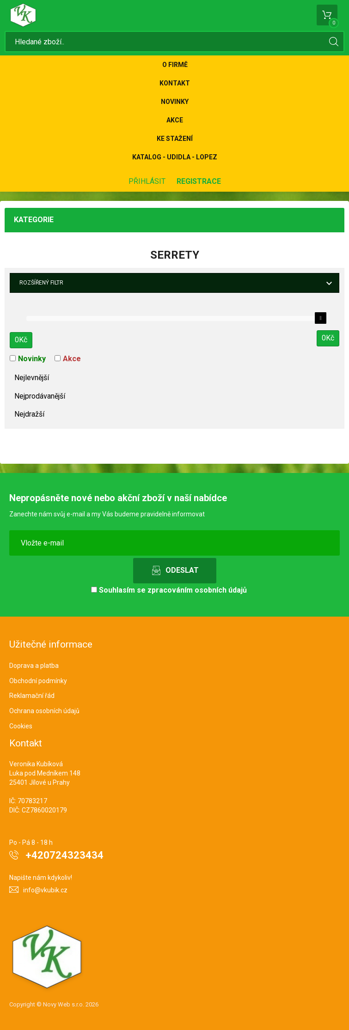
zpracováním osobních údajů (197, 590)
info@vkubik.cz (45, 890)
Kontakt (174, 83)
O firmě (175, 64)
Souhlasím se (169, 590)
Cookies (20, 726)
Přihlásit (147, 181)
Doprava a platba (34, 665)
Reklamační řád (32, 695)
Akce (174, 120)
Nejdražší (29, 414)
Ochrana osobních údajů (44, 711)
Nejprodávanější (39, 396)
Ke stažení (175, 138)
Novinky (175, 101)
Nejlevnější (31, 377)
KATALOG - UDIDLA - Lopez (174, 157)
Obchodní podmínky (38, 681)
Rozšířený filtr (41, 282)
